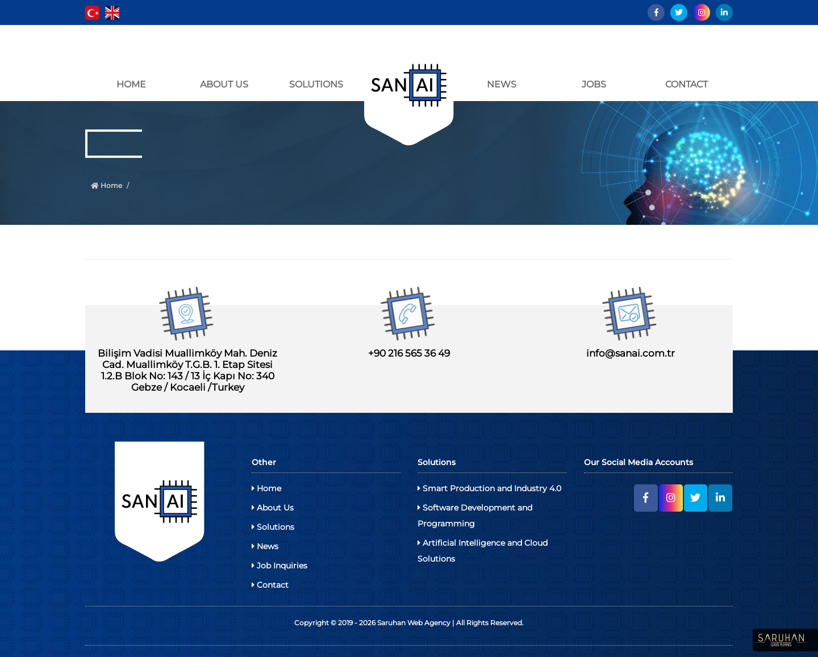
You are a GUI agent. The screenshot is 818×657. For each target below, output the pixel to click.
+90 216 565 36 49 (409, 353)
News (265, 546)
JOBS (594, 84)
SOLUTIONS (316, 84)
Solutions (273, 527)
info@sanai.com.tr (630, 353)
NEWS (501, 84)
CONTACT (686, 84)
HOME (131, 84)
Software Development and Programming (475, 516)
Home (106, 185)
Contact (270, 585)
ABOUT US (224, 84)
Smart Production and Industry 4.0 (489, 488)
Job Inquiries (279, 565)
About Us (273, 508)
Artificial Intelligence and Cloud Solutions (483, 551)
